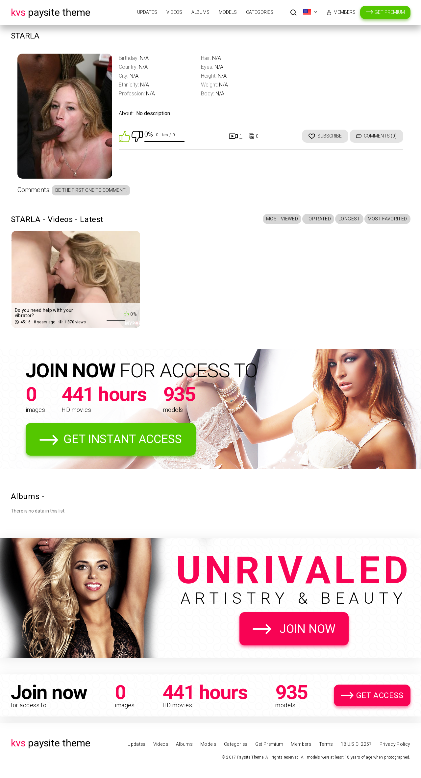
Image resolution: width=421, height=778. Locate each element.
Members (345, 12)
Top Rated (318, 218)
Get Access (380, 695)
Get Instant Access (122, 439)
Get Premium (390, 12)
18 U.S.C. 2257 (356, 744)
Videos (174, 12)
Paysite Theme (50, 12)
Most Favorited (387, 218)
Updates (147, 12)
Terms (326, 744)
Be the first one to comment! (91, 190)
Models (228, 12)
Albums (200, 12)
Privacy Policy (395, 744)
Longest (349, 218)
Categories (259, 12)
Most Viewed (282, 218)
